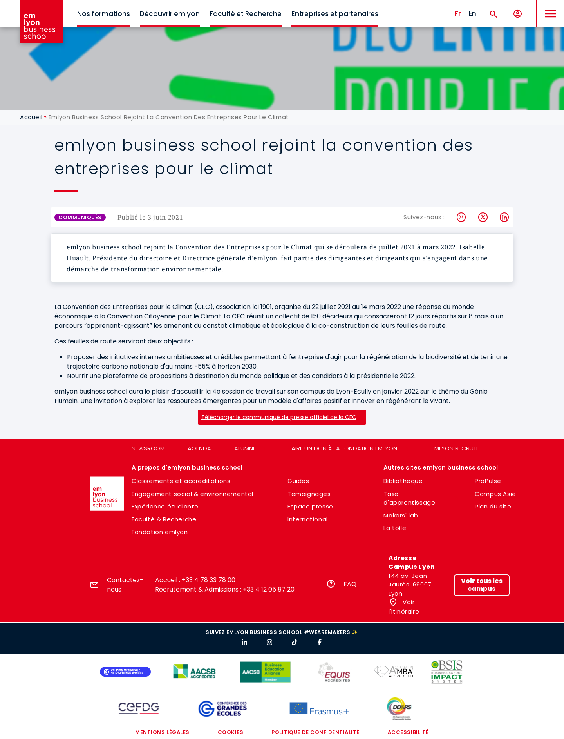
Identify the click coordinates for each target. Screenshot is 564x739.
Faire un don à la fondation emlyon (343, 448)
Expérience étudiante (165, 506)
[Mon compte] (518, 14)
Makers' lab (400, 515)
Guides (298, 481)
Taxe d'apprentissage (409, 498)
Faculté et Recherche (246, 13)
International (307, 519)
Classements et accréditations (181, 481)
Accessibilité (408, 732)
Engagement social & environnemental (192, 494)
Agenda (199, 448)
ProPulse (488, 481)
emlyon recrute (455, 448)
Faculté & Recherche (164, 519)
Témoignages (309, 494)
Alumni (244, 448)
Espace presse (310, 506)
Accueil (31, 117)
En (472, 13)
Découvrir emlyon (170, 13)
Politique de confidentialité (315, 732)
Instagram (461, 217)
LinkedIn (505, 217)
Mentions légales (162, 732)
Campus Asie (495, 494)
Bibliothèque (403, 481)
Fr (458, 13)
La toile (394, 528)
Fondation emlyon (160, 532)
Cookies (231, 732)
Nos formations (103, 13)
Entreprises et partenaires (334, 13)
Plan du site (493, 506)
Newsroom (148, 448)
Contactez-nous (125, 585)
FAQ (349, 583)
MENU (548, 7)
